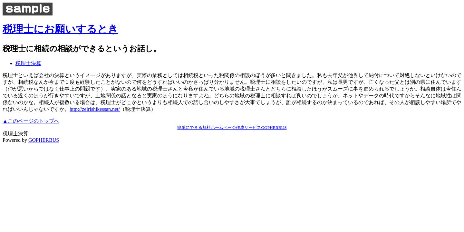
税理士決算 (28, 63)
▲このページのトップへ (31, 121)
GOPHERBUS (43, 140)
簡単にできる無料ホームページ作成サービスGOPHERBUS (231, 127)
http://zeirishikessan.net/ (95, 109)
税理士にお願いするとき (60, 29)
